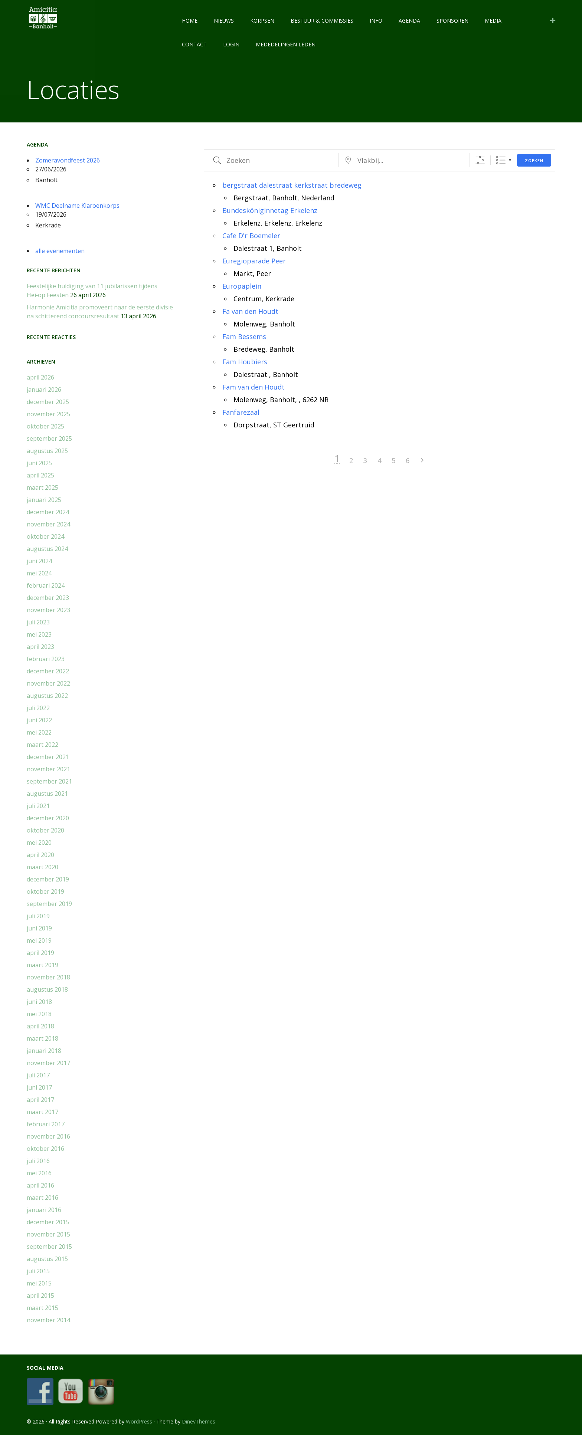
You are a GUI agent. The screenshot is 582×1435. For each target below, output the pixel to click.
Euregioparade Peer (254, 260)
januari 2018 (44, 1051)
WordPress (139, 1421)
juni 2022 (39, 720)
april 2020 (40, 855)
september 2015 (49, 1246)
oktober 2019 (45, 891)
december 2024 (48, 512)
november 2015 (48, 1234)
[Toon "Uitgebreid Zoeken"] (480, 160)
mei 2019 (39, 940)
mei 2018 (39, 1014)
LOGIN (231, 44)
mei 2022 (39, 732)
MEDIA (493, 20)
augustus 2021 (47, 793)
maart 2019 (42, 965)
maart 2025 (42, 487)
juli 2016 (38, 1161)
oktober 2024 (45, 536)
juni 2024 (39, 561)
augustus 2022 (47, 696)
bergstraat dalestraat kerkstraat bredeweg (292, 185)
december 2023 (48, 598)
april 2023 (40, 647)
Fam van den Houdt (253, 386)
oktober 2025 (45, 426)
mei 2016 (39, 1173)
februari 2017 (46, 1124)
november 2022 (48, 683)
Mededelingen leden (285, 44)
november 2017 (48, 1063)
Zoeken (534, 160)
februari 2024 (46, 585)
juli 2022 (38, 708)
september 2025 (49, 438)
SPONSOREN (452, 20)
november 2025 (48, 414)
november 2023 (48, 610)
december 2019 (48, 879)
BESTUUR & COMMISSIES (322, 20)
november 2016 (48, 1136)
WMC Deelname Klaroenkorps (77, 205)
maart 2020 (42, 867)
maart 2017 (42, 1112)
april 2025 (40, 475)
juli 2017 (38, 1075)
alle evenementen (60, 251)
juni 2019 (39, 928)
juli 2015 (38, 1271)
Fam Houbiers (244, 361)
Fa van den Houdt (250, 311)
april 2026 (40, 377)
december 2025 (48, 402)
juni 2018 (39, 1002)
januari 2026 (44, 389)
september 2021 (49, 781)
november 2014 (48, 1320)
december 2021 (48, 757)
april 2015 (40, 1295)
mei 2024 (39, 573)
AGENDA (409, 20)
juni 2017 (39, 1087)
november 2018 (48, 977)
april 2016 (40, 1185)
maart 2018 (42, 1038)
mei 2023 (39, 634)
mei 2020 (39, 842)
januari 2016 (44, 1210)
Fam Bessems (244, 336)
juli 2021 (38, 806)
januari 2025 (44, 500)
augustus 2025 (47, 451)
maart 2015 (42, 1308)
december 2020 (48, 818)
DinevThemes (198, 1421)
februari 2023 (46, 659)
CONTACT (194, 44)
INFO (376, 20)
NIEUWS (224, 20)
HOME (189, 20)
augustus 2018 (47, 989)
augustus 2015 (47, 1259)
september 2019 (49, 904)
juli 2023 (38, 622)
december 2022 (48, 671)
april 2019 (40, 953)
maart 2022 (42, 745)
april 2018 (40, 1026)
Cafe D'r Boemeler (251, 235)
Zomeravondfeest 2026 (67, 160)
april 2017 (40, 1100)
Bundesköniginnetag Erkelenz (269, 210)
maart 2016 (42, 1197)
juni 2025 (39, 463)
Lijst (501, 160)
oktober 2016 (45, 1149)
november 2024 (48, 524)
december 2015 (48, 1222)
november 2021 (48, 769)
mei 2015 (39, 1283)
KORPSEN (262, 20)
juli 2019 (38, 916)
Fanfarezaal (240, 412)
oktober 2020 (45, 830)
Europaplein (241, 286)
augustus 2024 (47, 549)
